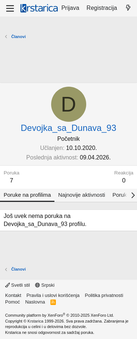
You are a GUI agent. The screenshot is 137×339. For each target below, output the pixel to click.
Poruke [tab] (121, 195)
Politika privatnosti (104, 295)
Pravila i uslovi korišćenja (53, 295)
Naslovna (35, 302)
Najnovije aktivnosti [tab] (81, 195)
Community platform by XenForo (59, 315)
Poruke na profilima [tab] (27, 195)
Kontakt (13, 295)
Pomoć (12, 302)
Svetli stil (17, 285)
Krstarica (35, 321)
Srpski (44, 285)
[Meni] (10, 8)
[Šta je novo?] (128, 8)
